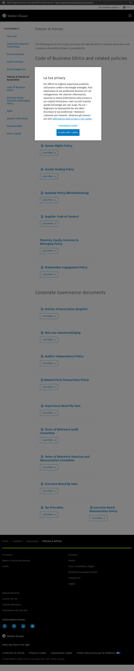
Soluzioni (73, 554)
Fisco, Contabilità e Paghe (81, 566)
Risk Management (16, 69)
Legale (71, 583)
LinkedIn (23, 626)
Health (71, 560)
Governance (32, 541)
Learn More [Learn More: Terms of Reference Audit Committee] (47, 440)
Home (5, 541)
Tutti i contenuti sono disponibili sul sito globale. (74, 3)
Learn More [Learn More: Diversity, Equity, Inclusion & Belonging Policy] (47, 251)
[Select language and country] (127, 7)
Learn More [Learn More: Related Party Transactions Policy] (47, 387)
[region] (68, 103)
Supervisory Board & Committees (18, 45)
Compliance (74, 578)
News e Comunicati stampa (16, 560)
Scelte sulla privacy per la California (96, 653)
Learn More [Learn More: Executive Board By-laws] (47, 491)
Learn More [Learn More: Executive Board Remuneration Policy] (97, 518)
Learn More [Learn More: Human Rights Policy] (47, 152)
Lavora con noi (9, 598)
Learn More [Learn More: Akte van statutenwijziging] (47, 339)
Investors (17, 541)
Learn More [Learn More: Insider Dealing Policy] (47, 176)
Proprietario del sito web (14, 610)
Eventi (5, 566)
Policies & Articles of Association (18, 78)
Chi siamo (7, 554)
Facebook (4, 626)
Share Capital (14, 133)
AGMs (10, 111)
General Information (17, 118)
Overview (12, 36)
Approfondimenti (11, 593)
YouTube (32, 626)
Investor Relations (11, 604)
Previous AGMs (14, 126)
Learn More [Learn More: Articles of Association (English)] (47, 316)
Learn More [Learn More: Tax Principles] (47, 514)
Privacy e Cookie (37, 653)
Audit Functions (15, 61)
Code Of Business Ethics (16, 89)
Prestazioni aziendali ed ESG (82, 572)
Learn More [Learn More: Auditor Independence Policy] (47, 363)
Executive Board (15, 54)
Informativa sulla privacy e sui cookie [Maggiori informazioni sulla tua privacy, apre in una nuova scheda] (72, 118)
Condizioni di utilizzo (13, 653)
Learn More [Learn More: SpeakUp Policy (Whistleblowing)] (47, 200)
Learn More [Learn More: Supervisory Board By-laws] (47, 413)
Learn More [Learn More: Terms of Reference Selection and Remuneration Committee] (47, 467)
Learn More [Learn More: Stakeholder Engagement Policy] (47, 274)
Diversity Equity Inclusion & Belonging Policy (18, 100)
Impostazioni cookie (61, 653)
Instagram (14, 626)
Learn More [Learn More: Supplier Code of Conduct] (47, 223)
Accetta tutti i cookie (68, 132)
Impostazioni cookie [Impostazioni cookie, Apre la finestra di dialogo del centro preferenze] (68, 125)
